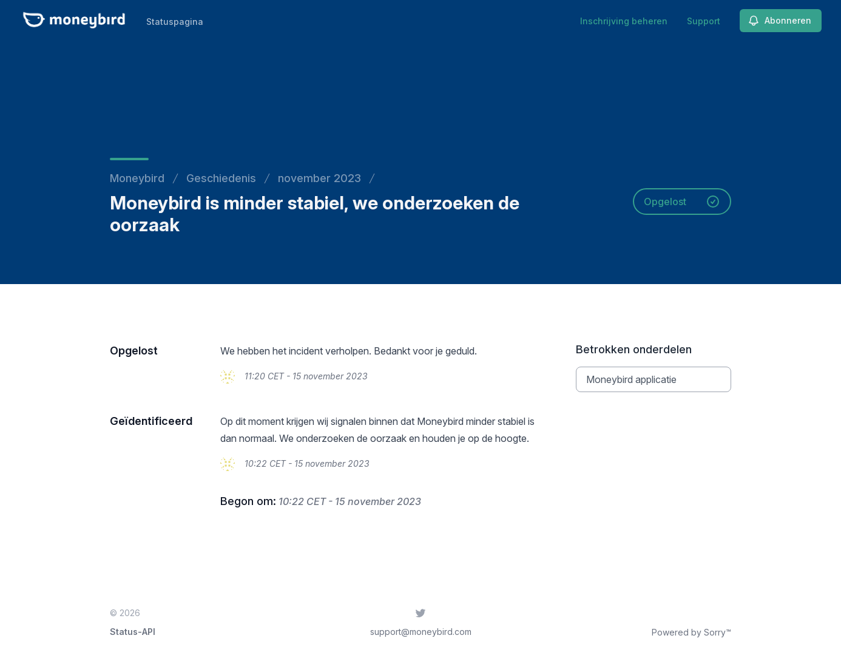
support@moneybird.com (420, 631)
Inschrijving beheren (623, 21)
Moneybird (137, 178)
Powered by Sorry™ (691, 632)
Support (703, 21)
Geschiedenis (221, 178)
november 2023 (319, 178)
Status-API (132, 631)
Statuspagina (174, 21)
